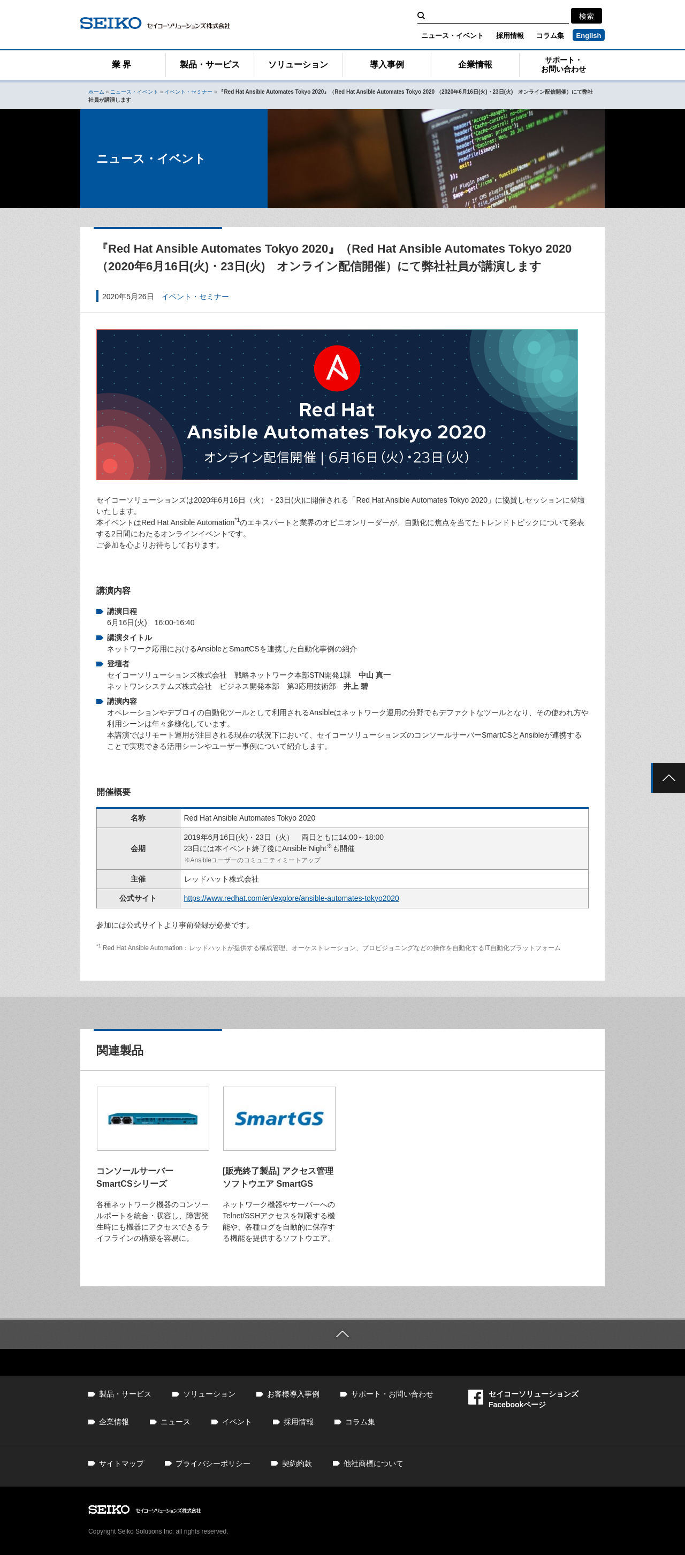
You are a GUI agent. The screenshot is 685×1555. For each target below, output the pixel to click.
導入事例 (387, 64)
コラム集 (550, 36)
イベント (237, 1421)
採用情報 (510, 36)
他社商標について (374, 1463)
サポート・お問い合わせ (563, 64)
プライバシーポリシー (213, 1463)
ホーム (96, 92)
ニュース (176, 1421)
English (589, 36)
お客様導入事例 (293, 1394)
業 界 (121, 64)
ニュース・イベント (452, 36)
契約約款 (297, 1463)
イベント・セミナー (188, 92)
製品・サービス (210, 64)
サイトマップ (121, 1463)
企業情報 (475, 64)
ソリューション (298, 64)
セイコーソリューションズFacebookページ (523, 1399)
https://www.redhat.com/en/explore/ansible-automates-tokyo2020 (291, 898)
